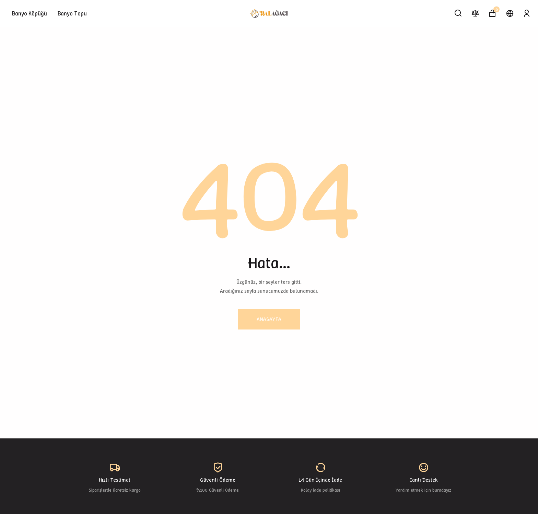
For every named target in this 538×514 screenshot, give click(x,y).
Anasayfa (269, 319)
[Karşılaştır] (475, 13)
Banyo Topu (72, 13)
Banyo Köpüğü (29, 13)
